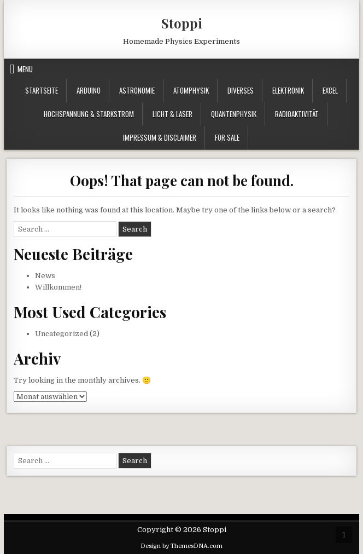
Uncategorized (61, 334)
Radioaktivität (297, 113)
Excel (330, 90)
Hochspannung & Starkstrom (89, 113)
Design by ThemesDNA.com (181, 546)
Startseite (41, 90)
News (45, 276)
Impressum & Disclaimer (159, 137)
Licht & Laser (172, 113)
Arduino (89, 90)
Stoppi (181, 23)
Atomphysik (191, 90)
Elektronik (288, 90)
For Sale (227, 137)
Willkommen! (58, 287)
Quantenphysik (233, 113)
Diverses (240, 90)
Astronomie (137, 90)
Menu (25, 69)
